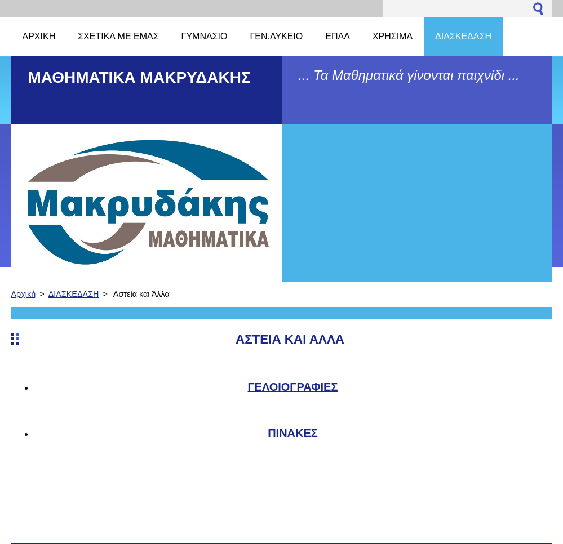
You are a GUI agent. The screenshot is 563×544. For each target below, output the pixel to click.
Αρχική (23, 293)
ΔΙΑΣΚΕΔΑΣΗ (73, 293)
